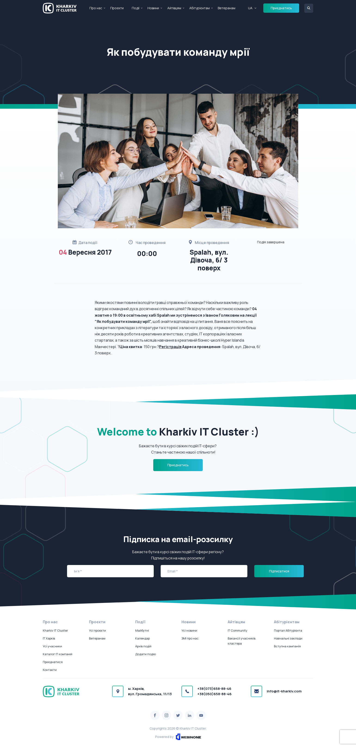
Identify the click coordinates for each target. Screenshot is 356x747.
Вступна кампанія (287, 646)
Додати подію (145, 654)
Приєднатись (281, 8)
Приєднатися (53, 662)
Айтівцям (174, 8)
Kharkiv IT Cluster (55, 630)
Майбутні (142, 630)
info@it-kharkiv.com (284, 691)
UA (250, 8)
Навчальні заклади (288, 638)
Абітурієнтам (199, 8)
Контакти (50, 670)
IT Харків (49, 638)
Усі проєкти (97, 630)
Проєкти (117, 8)
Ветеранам (226, 8)
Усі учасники (52, 646)
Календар (142, 638)
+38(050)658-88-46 (214, 693)
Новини (153, 8)
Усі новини (189, 630)
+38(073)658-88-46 (214, 688)
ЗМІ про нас (190, 638)
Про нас (95, 8)
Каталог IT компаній (57, 654)
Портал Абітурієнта (288, 630)
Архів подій (143, 646)
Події (135, 8)
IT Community (237, 630)
